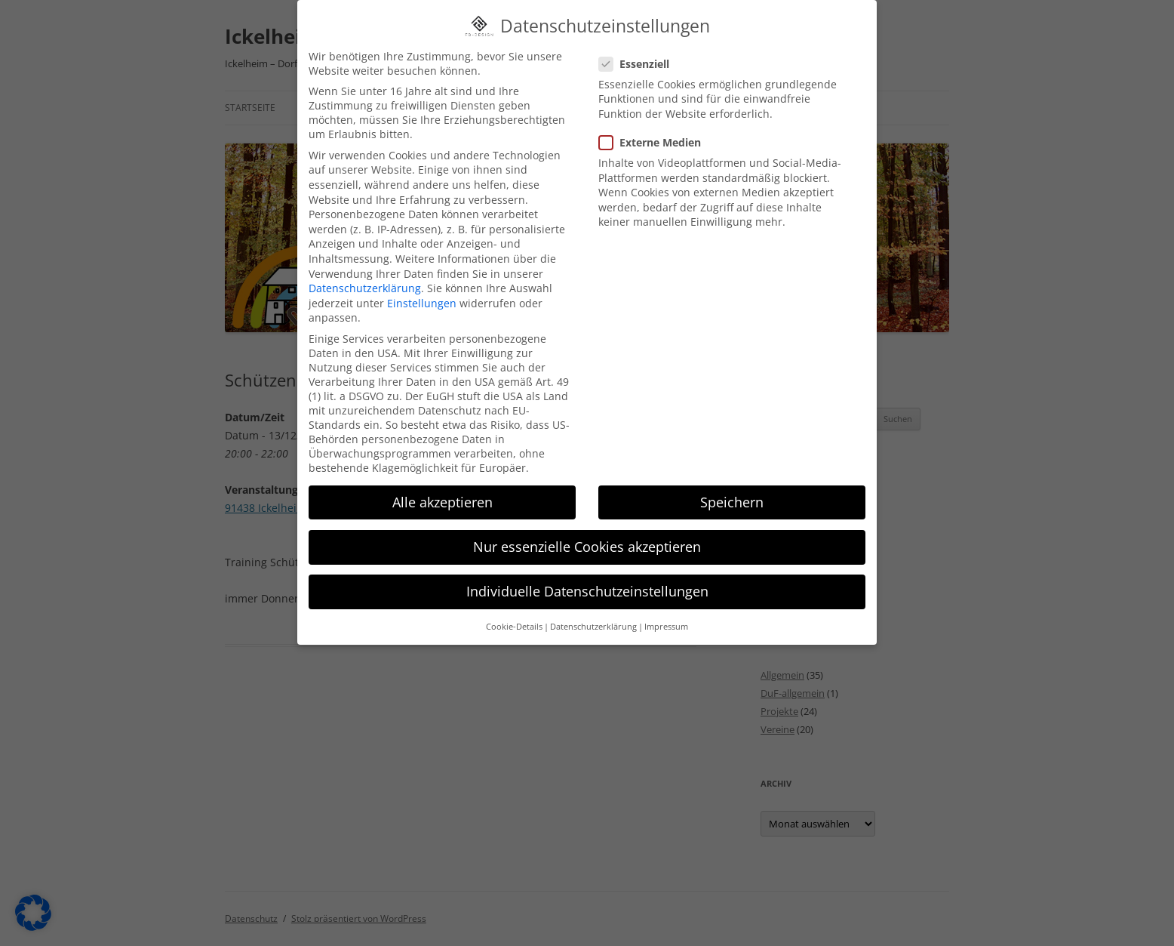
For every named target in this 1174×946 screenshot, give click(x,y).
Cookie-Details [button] (514, 622)
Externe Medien (656, 137)
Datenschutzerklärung (365, 283)
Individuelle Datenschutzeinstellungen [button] (587, 586)
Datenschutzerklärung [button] (593, 622)
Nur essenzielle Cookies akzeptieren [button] (587, 541)
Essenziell (640, 58)
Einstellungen (421, 298)
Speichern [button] (732, 497)
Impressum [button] (666, 622)
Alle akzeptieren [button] (442, 497)
